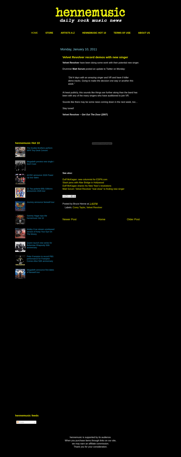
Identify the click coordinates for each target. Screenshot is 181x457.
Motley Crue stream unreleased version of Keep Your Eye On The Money (40, 231)
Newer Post (70, 219)
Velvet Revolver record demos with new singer (95, 57)
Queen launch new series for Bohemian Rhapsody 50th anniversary (39, 245)
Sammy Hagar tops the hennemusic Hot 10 (37, 217)
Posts (20, 422)
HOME (34, 33)
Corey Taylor (79, 207)
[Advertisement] (36, 74)
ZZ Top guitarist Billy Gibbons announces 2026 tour (40, 190)
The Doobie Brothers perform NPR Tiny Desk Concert (39, 149)
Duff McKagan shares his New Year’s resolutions (87, 186)
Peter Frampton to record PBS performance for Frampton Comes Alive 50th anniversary (40, 258)
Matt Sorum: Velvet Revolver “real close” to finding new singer (93, 189)
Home (101, 219)
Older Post (133, 219)
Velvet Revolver (94, 207)
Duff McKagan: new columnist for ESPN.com (85, 179)
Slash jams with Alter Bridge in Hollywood (83, 182)
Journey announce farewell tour (40, 202)
